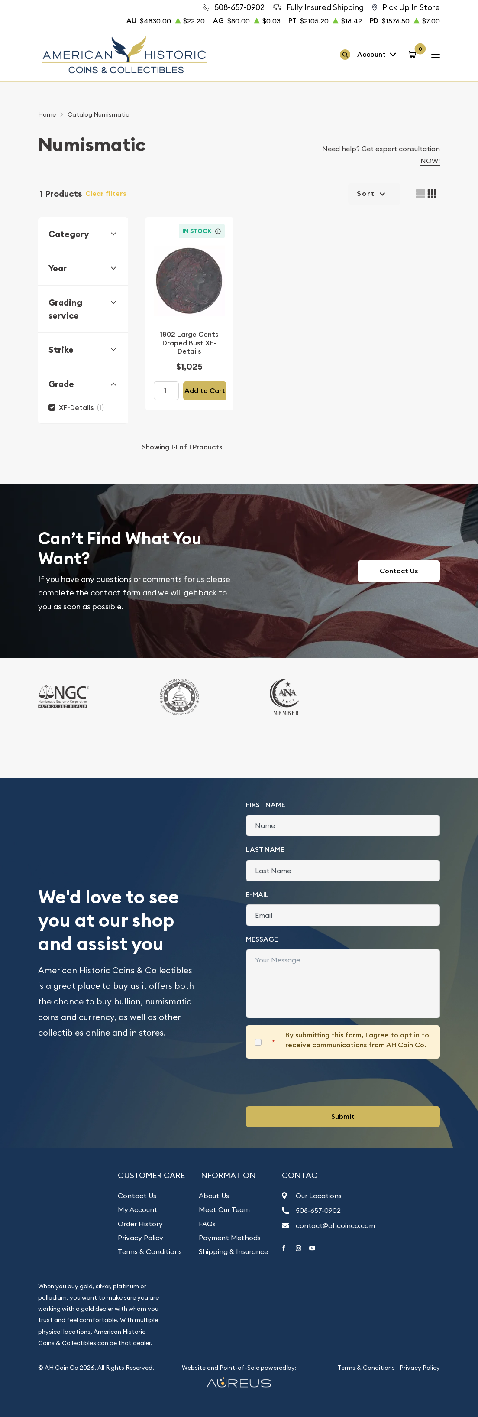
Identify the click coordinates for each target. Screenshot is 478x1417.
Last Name (265, 849)
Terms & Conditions (150, 1251)
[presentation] (312, 1082)
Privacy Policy (140, 1237)
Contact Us (399, 570)
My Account (138, 1209)
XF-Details (76, 407)
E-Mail (257, 894)
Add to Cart (204, 390)
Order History (140, 1223)
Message (262, 939)
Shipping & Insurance (233, 1251)
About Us (214, 1195)
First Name (265, 804)
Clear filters (105, 193)
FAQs (207, 1223)
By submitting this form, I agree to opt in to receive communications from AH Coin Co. (357, 1039)
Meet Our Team (224, 1209)
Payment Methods (230, 1237)
